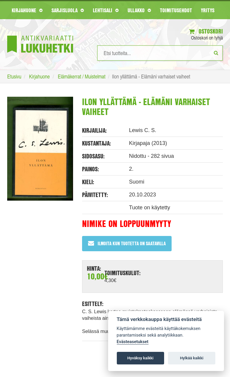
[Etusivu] (40, 35)
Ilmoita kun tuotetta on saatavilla (127, 243)
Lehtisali (106, 10)
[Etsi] (216, 53)
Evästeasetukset (133, 341)
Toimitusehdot (176, 10)
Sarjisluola (68, 10)
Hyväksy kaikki (140, 358)
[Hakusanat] (160, 53)
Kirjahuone (27, 10)
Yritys (207, 10)
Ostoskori (206, 31)
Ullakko (139, 10)
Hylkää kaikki (191, 358)
